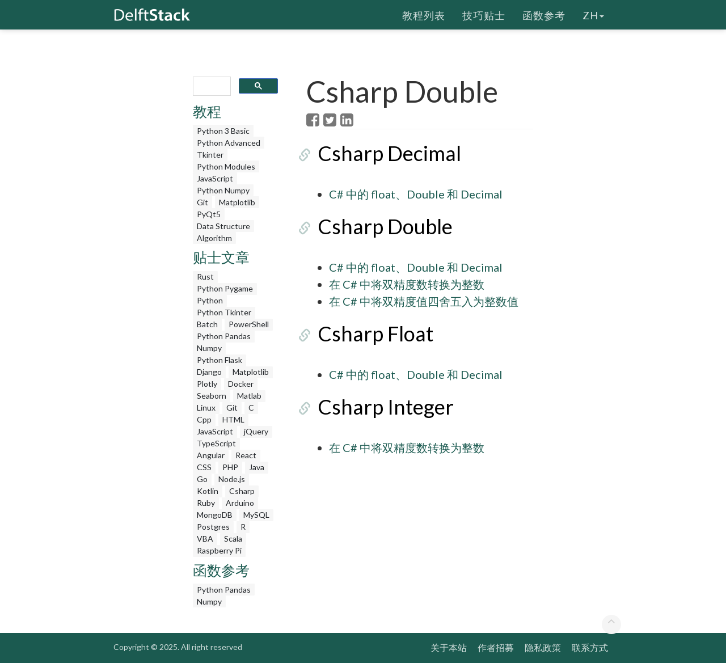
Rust (205, 276)
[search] (211, 86)
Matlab (249, 395)
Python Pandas (224, 336)
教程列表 (423, 14)
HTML (233, 419)
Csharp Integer (374, 406)
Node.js (231, 479)
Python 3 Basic (223, 131)
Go (202, 479)
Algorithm (214, 238)
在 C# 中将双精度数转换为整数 (406, 284)
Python (210, 300)
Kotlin (207, 491)
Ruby (206, 503)
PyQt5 (209, 214)
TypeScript (216, 443)
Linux (206, 407)
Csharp (242, 491)
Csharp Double (373, 226)
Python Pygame (225, 288)
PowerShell (249, 324)
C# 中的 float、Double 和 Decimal (416, 194)
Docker (241, 383)
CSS (204, 467)
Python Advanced (228, 142)
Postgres (213, 526)
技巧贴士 (483, 14)
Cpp (204, 419)
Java (256, 467)
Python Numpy (223, 190)
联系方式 (590, 647)
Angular (211, 455)
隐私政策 (543, 647)
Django (209, 372)
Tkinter (210, 154)
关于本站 (448, 647)
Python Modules (226, 166)
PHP (230, 467)
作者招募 (496, 647)
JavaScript (215, 178)
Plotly (207, 383)
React (245, 455)
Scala (233, 538)
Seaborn (211, 395)
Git (202, 202)
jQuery (256, 431)
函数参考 (543, 14)
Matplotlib (237, 202)
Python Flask (219, 360)
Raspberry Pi (219, 550)
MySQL (256, 515)
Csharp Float (364, 333)
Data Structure (223, 226)
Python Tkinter (224, 312)
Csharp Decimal (378, 153)
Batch (207, 324)
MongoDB (215, 515)
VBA (205, 538)
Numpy (209, 348)
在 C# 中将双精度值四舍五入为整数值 (423, 301)
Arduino (240, 503)
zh (593, 14)
